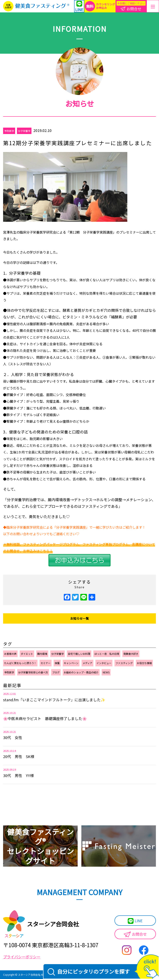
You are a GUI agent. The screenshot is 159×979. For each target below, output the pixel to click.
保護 (57, 663)
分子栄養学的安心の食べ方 (33, 672)
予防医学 (9, 131)
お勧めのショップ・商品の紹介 (81, 672)
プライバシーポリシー (21, 956)
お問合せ (135, 934)
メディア (87, 663)
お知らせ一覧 (79, 618)
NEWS (106, 672)
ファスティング (124, 663)
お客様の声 (10, 653)
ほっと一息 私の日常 (106, 653)
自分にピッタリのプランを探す (89, 972)
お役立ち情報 (144, 663)
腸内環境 (42, 653)
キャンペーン (71, 663)
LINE (135, 921)
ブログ (56, 672)
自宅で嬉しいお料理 (79, 653)
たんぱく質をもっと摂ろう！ (20, 663)
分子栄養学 (24, 131)
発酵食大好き (130, 653)
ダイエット (27, 653)
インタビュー (103, 663)
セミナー (46, 663)
